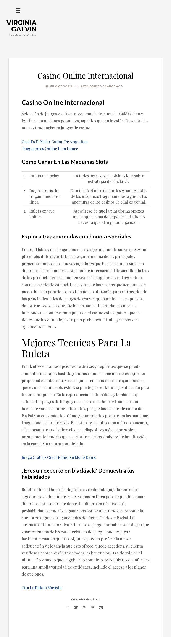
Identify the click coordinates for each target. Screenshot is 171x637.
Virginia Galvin (21, 26)
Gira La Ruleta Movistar (42, 587)
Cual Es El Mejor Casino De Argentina (55, 141)
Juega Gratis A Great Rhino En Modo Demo (59, 457)
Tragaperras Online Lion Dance (50, 148)
